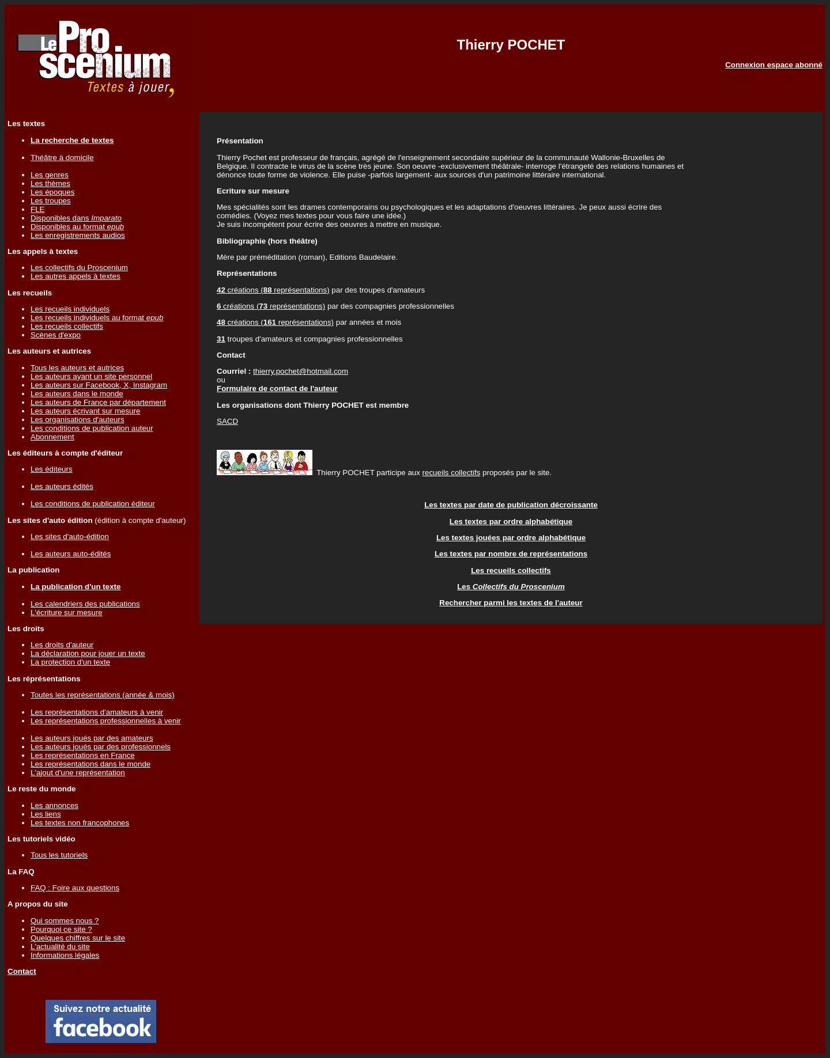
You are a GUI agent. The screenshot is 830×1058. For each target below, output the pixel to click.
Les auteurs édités (62, 486)
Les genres (50, 174)
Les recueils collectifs (67, 326)
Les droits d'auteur (62, 644)
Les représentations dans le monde (90, 764)
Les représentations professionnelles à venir (106, 720)
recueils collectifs (451, 472)
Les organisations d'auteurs (77, 419)
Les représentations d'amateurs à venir (97, 712)
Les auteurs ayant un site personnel (91, 376)
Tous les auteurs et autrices (77, 367)
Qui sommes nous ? (65, 920)
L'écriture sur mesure (67, 612)
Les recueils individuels (70, 309)
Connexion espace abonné (774, 64)
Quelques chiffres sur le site (78, 938)
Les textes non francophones (80, 822)
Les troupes (51, 200)
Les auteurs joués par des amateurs (92, 738)
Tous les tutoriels (59, 855)
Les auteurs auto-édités (71, 553)
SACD (227, 421)
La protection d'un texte (70, 662)
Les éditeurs (52, 469)
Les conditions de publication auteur (92, 428)
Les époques (52, 192)
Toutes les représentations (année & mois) (103, 695)
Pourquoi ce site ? (61, 929)
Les (511, 586)
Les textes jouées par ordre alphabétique (511, 537)
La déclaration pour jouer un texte (88, 653)
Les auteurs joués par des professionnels (101, 746)
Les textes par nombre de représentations (511, 553)
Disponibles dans (76, 218)
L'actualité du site (60, 946)
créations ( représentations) (273, 290)
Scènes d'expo (56, 335)
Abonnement (52, 437)
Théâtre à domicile (62, 157)
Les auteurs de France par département (98, 402)
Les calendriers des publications (85, 604)
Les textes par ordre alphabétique (511, 521)
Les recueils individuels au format (97, 317)
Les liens (46, 814)
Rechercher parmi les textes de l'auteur (510, 602)
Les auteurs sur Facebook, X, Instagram (99, 385)
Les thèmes (50, 183)
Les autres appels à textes (75, 276)
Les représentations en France (83, 755)
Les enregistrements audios (78, 235)
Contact (21, 971)
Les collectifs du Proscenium (79, 267)
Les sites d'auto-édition (70, 536)
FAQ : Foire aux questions (75, 887)
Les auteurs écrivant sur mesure (85, 411)
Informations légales (65, 955)
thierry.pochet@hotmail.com (300, 371)
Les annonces (54, 805)
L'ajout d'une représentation (78, 772)
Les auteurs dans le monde (77, 393)
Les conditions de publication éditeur (93, 503)
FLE (37, 209)
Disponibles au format (77, 226)
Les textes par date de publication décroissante (511, 504)
